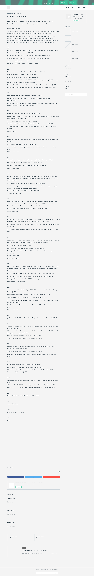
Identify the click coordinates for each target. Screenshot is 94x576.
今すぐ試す (63, 2)
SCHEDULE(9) (10, 467)
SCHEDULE (79, 7)
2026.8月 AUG (75, 56)
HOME (67, 7)
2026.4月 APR (11, 498)
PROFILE (72, 7)
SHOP (84, 7)
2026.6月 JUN (11, 522)
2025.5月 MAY (11, 510)
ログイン (72, 2)
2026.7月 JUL (75, 49)
